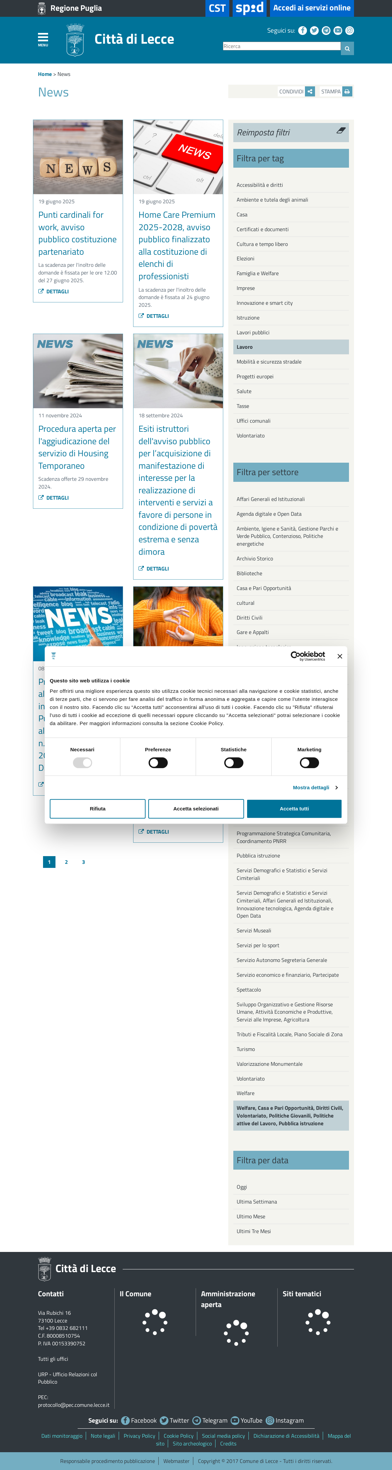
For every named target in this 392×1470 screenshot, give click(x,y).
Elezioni (245, 258)
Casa (242, 214)
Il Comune (135, 1293)
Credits (228, 1443)
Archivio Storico (255, 558)
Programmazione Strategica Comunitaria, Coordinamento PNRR (284, 837)
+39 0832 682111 (67, 1328)
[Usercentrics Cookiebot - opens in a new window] (295, 656)
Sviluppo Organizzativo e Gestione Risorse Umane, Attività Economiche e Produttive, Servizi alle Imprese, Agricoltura (285, 1012)
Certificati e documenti (263, 229)
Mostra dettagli (311, 787)
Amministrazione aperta (228, 1299)
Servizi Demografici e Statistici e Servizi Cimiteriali (282, 874)
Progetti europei (255, 376)
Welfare (245, 1093)
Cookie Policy (179, 1436)
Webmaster (176, 1461)
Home (45, 74)
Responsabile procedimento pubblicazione (107, 1461)
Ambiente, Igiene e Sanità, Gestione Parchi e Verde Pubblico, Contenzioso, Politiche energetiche (287, 536)
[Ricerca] (282, 46)
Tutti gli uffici (53, 1359)
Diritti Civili (250, 618)
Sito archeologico (192, 1443)
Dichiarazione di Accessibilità (286, 1436)
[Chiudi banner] (340, 656)
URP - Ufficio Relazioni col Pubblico (67, 1378)
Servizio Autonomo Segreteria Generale (282, 960)
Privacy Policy (139, 1436)
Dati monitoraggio (61, 1436)
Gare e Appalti (253, 632)
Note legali (103, 1436)
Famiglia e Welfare (258, 273)
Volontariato (251, 435)
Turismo (246, 1049)
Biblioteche (249, 573)
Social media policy (223, 1436)
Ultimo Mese (251, 1216)
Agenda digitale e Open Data (269, 514)
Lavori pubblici (253, 332)
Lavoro (245, 347)
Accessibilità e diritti (260, 185)
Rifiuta (98, 808)
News (63, 74)
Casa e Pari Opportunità (264, 588)
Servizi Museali (254, 930)
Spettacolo (249, 989)
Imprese (246, 288)
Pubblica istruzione (258, 855)
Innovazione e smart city (265, 303)
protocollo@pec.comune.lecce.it (74, 1405)
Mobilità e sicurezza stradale (269, 362)
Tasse (243, 406)
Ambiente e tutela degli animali (272, 200)
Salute (244, 391)
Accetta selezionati (196, 808)
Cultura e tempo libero (262, 244)
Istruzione (248, 317)
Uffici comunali (254, 421)
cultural (245, 603)
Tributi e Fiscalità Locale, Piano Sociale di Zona (290, 1034)
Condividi (297, 91)
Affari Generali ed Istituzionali (271, 499)
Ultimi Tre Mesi (254, 1231)
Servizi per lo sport (258, 945)
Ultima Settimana (257, 1202)
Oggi (242, 1187)
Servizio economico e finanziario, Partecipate (288, 975)
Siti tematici (302, 1293)
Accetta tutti (294, 808)
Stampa (336, 91)
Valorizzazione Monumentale (270, 1064)
